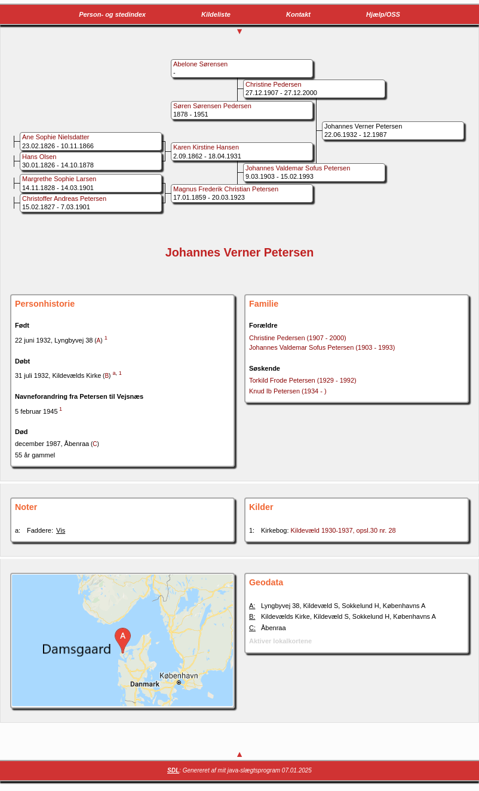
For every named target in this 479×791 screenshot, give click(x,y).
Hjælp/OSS (383, 14)
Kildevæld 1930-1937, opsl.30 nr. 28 (343, 530)
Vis (60, 530)
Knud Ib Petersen (288, 391)
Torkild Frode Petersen (303, 380)
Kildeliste (216, 14)
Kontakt (298, 14)
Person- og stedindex (112, 14)
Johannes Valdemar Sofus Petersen (322, 347)
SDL (173, 770)
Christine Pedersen (297, 337)
